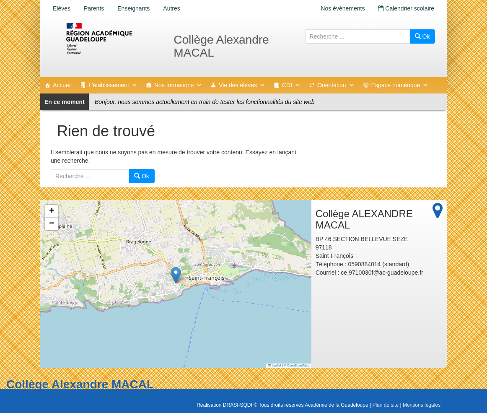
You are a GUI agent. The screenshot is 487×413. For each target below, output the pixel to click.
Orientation (335, 85)
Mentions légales (421, 405)
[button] (176, 275)
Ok (422, 36)
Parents (94, 8)
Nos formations (178, 85)
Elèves (61, 8)
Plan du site (385, 405)
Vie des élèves (242, 85)
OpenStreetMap (298, 365)
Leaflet (274, 365)
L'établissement (112, 85)
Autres (171, 8)
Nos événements (343, 8)
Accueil (62, 85)
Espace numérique (400, 85)
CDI (291, 85)
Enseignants (133, 8)
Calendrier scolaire (406, 8)
